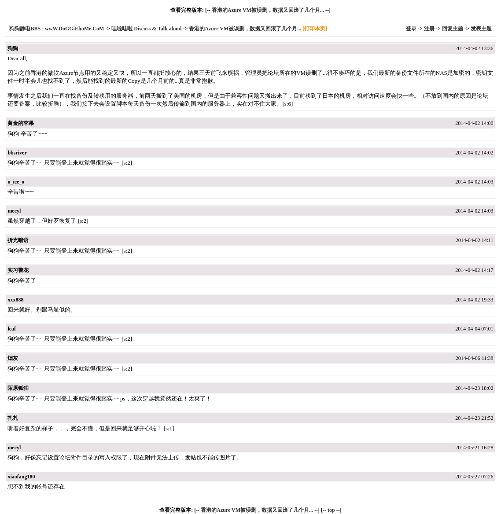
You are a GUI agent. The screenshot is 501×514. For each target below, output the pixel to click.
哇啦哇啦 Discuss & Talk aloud (146, 29)
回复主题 (452, 29)
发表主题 (481, 29)
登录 (411, 29)
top (331, 510)
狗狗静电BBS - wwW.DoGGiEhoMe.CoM (57, 29)
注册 (429, 29)
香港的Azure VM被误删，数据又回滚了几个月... (268, 10)
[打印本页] (314, 29)
